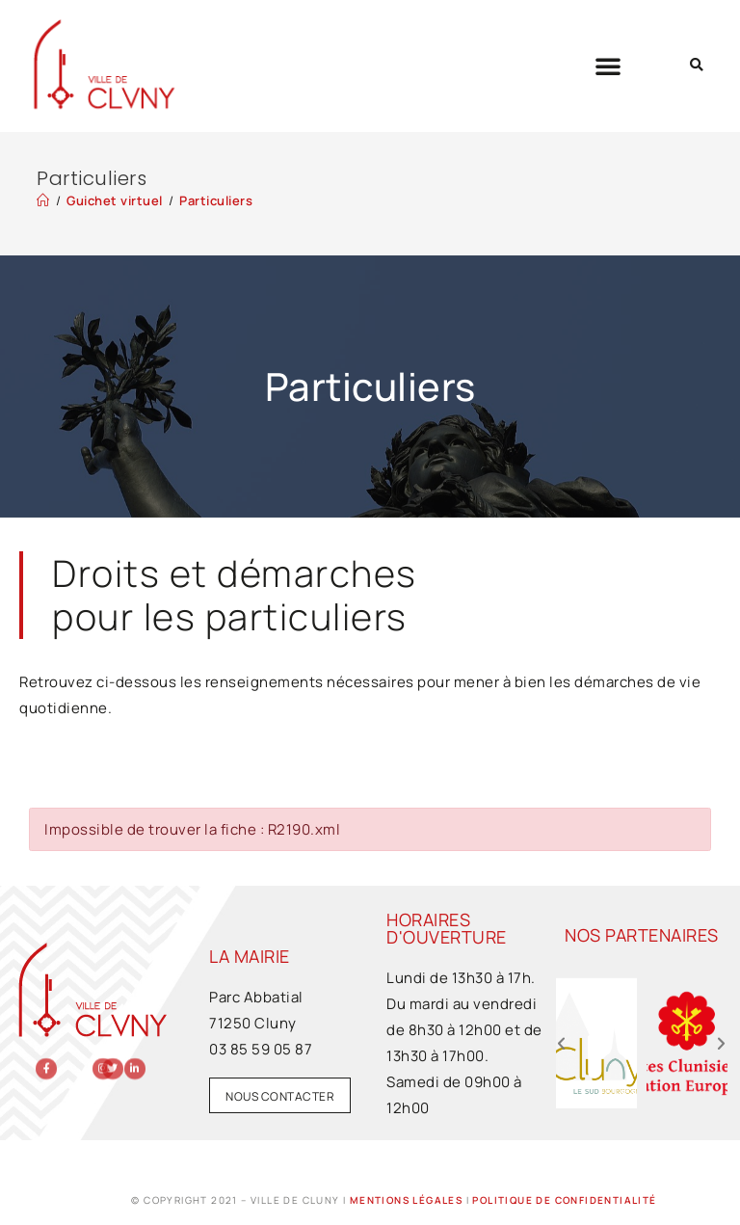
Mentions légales (406, 1200)
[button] (608, 65)
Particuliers (215, 200)
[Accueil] (43, 200)
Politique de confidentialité (564, 1200)
